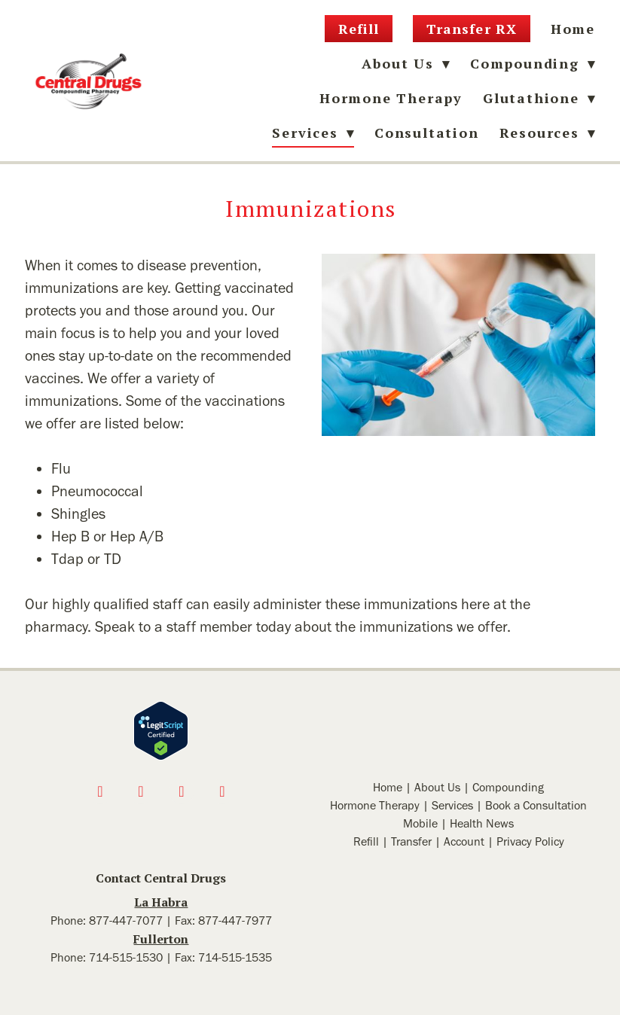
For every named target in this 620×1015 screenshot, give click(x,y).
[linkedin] (222, 791)
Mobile (420, 823)
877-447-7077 (126, 920)
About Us (437, 787)
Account (464, 841)
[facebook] (100, 791)
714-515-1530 (126, 957)
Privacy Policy (530, 841)
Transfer (411, 841)
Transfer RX (471, 29)
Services (452, 805)
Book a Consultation (536, 805)
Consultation (426, 132)
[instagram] (141, 791)
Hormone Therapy (391, 98)
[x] (181, 791)
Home (573, 29)
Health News (482, 823)
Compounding (532, 63)
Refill (358, 29)
